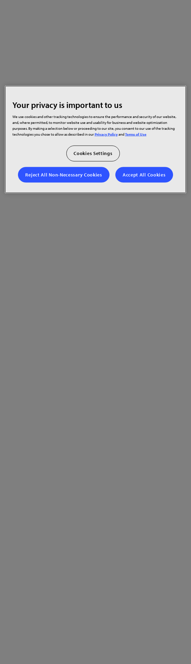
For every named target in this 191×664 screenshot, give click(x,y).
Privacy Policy (106, 134)
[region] (95, 139)
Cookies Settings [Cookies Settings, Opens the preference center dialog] (93, 153)
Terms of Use (135, 134)
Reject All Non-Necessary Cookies (63, 174)
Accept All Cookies (144, 174)
